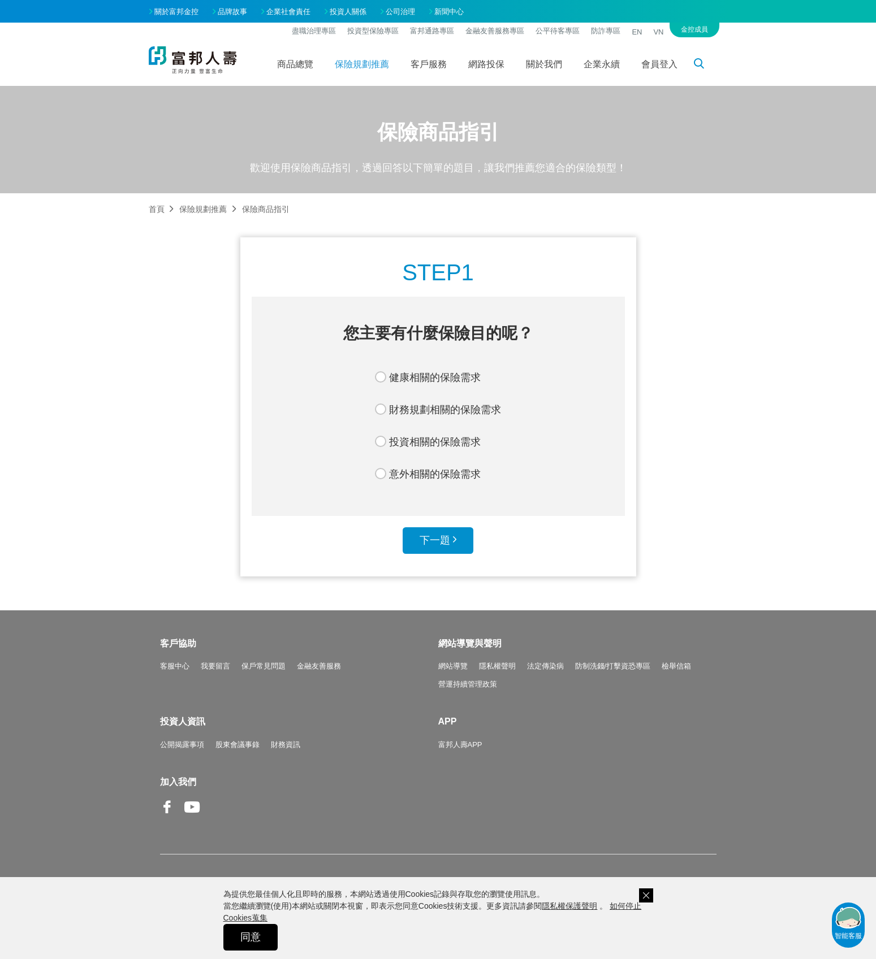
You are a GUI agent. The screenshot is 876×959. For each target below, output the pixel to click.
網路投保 (486, 64)
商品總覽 (295, 64)
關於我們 (544, 64)
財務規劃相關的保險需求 (445, 409)
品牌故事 (232, 11)
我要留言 (215, 666)
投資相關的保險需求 (435, 442)
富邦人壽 (193, 59)
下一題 (435, 540)
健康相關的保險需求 (435, 377)
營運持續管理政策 (467, 684)
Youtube (192, 815)
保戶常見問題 (263, 666)
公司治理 (400, 11)
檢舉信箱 (676, 666)
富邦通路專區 (432, 31)
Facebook (168, 815)
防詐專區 (605, 31)
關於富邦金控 (176, 11)
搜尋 (705, 65)
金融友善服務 (319, 666)
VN (658, 32)
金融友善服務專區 (494, 31)
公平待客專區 (558, 31)
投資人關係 (348, 11)
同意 (250, 937)
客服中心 (174, 666)
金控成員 (694, 29)
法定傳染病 (545, 666)
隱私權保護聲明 (569, 905)
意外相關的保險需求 (435, 474)
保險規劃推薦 (362, 64)
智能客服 (848, 922)
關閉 (646, 895)
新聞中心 (449, 11)
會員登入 (659, 64)
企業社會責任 (288, 11)
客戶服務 (429, 64)
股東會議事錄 (237, 744)
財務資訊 (285, 744)
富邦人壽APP (460, 744)
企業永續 (602, 64)
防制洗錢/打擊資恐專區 (613, 666)
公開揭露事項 (182, 744)
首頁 (157, 209)
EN (637, 32)
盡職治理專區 (314, 31)
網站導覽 (453, 666)
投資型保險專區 (373, 31)
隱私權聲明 (497, 666)
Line (217, 808)
